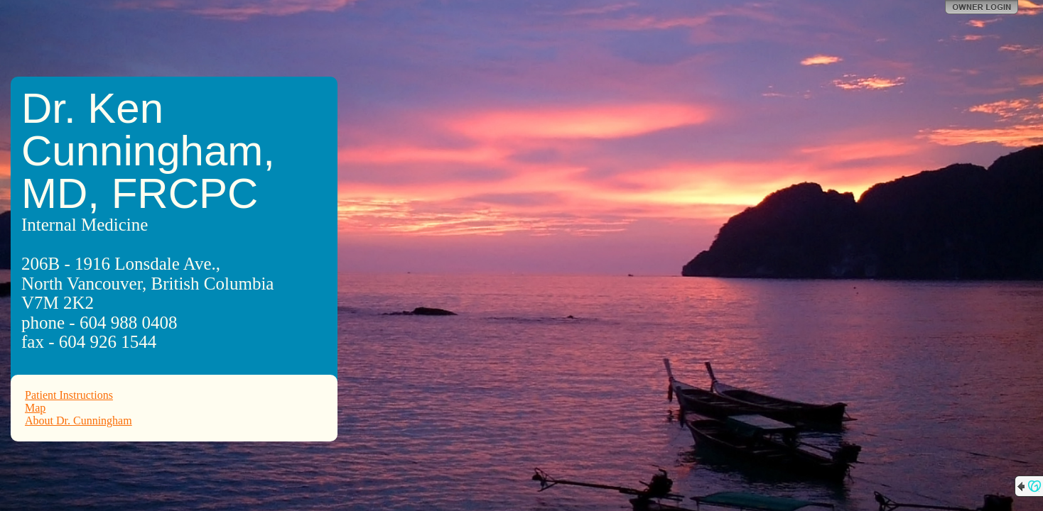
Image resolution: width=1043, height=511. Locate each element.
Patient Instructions (69, 395)
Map (35, 408)
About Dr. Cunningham (78, 420)
